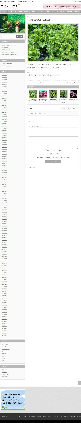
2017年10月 (4, 230)
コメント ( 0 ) (74, 108)
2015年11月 (4, 284)
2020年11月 (4, 147)
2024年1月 (4, 75)
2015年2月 (4, 305)
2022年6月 (4, 102)
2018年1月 (4, 223)
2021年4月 (4, 135)
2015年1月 (4, 307)
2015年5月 (4, 298)
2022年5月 (4, 105)
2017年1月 (4, 251)
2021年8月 (4, 126)
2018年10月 (4, 202)
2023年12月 (4, 77)
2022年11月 (4, 91)
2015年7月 (4, 293)
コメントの (5, 374)
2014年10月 (4, 314)
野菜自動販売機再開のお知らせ (8, 49)
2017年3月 (4, 247)
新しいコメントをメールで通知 (54, 150)
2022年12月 (4, 88)
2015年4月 (4, 300)
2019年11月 (4, 172)
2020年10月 (4, 149)
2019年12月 (4, 170)
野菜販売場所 (18, 11)
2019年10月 (4, 174)
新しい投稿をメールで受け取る (54, 154)
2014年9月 (4, 316)
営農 (48, 11)
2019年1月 (4, 195)
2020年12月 (4, 144)
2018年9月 (4, 205)
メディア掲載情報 (5, 349)
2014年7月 (4, 321)
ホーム (4, 11)
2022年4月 (4, 107)
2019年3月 (4, 191)
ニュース (11, 11)
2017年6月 (4, 240)
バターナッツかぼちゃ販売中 (8, 52)
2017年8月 (4, 235)
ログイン (4, 369)
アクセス (4, 63)
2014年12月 (4, 309)
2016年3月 (4, 274)
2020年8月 (4, 154)
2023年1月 (4, 86)
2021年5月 (4, 133)
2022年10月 (4, 93)
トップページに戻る (32, 167)
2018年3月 (4, 219)
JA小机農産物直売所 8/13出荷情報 (63, 101)
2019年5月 (4, 186)
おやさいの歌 (55, 11)
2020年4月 (4, 160)
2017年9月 (4, 233)
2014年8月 (4, 319)
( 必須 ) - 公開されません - (36, 126)
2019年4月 (4, 188)
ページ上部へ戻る (79, 383)
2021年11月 (4, 119)
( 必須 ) (31, 121)
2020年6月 (4, 158)
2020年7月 (4, 156)
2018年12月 (4, 198)
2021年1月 (4, 142)
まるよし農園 (4, 416)
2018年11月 (4, 200)
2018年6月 (4, 212)
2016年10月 (4, 258)
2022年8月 (4, 98)
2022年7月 (4, 100)
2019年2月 (4, 193)
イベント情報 (5, 344)
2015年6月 (4, 295)
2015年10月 (4, 286)
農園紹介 (77, 11)
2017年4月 (4, 244)
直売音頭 (62, 11)
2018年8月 (4, 207)
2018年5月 (4, 214)
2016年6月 (4, 267)
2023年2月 (4, 84)
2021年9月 (4, 123)
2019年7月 (4, 181)
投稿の (4, 372)
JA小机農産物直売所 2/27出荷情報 (36, 83)
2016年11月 (4, 256)
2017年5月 (4, 242)
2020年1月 (4, 167)
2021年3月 (4, 137)
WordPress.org (5, 376)
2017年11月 (4, 228)
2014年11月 (4, 312)
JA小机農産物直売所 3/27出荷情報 (70, 83)
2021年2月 (4, 140)
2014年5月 (4, 326)
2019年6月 (4, 184)
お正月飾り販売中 (5, 47)
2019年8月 (4, 179)
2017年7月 (4, 237)
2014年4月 (4, 328)
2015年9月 (4, 288)
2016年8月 (4, 263)
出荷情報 (26, 11)
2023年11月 (4, 79)
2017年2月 (4, 249)
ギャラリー (69, 11)
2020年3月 (4, 163)
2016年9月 (4, 260)
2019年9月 (4, 177)
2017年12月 (4, 226)
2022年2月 (4, 112)
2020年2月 (4, 165)
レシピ (40, 11)
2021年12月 (4, 116)
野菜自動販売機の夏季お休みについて (9, 54)
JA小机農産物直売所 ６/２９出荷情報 (43, 101)
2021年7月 (4, 128)
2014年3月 (4, 330)
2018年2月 (4, 221)
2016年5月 (4, 270)
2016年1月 (4, 279)
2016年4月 (4, 272)
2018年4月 (4, 216)
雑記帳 (33, 11)
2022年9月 (4, 95)
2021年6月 (4, 130)
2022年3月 (4, 109)
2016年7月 (4, 265)
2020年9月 (4, 151)
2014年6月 (4, 323)
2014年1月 (4, 335)
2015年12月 (4, 281)
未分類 (34, 17)
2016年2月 (4, 277)
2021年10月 (4, 121)
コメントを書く (40, 17)
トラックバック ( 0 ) (65, 108)
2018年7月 (4, 209)
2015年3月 (4, 302)
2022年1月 (4, 114)
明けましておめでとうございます (9, 45)
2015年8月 (4, 291)
